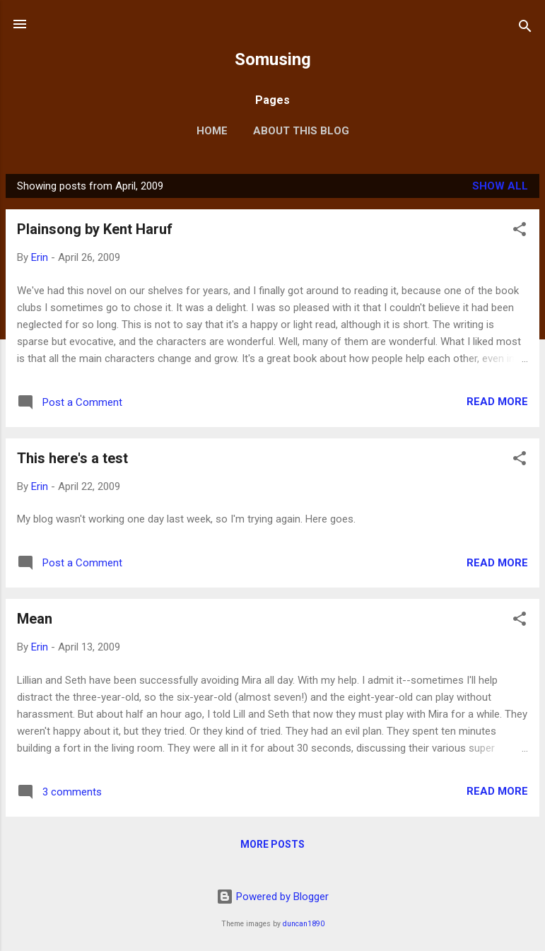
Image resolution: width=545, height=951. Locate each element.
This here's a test (72, 458)
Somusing (273, 59)
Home (212, 130)
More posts (272, 844)
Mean (34, 618)
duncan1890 (303, 923)
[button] (519, 232)
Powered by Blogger (272, 896)
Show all (500, 186)
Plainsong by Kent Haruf (94, 229)
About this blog (301, 130)
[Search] (525, 28)
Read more (497, 401)
